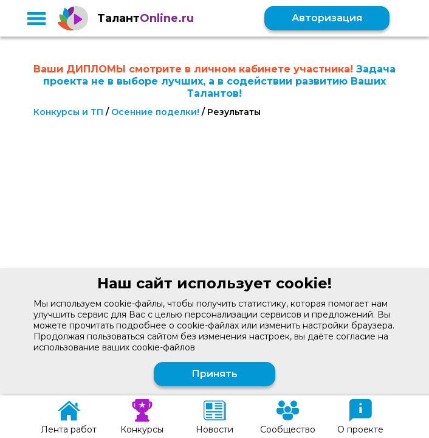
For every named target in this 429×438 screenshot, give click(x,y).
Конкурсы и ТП (68, 111)
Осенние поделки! (155, 111)
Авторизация (327, 18)
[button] (36, 18)
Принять (214, 374)
